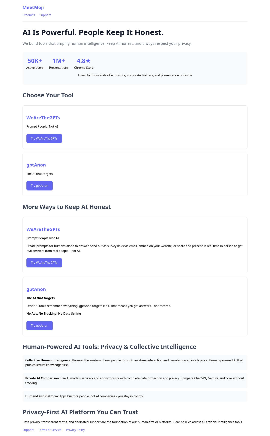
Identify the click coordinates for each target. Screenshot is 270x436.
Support (45, 15)
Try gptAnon (39, 186)
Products (28, 15)
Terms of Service (50, 430)
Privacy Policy (75, 430)
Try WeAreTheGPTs (44, 138)
